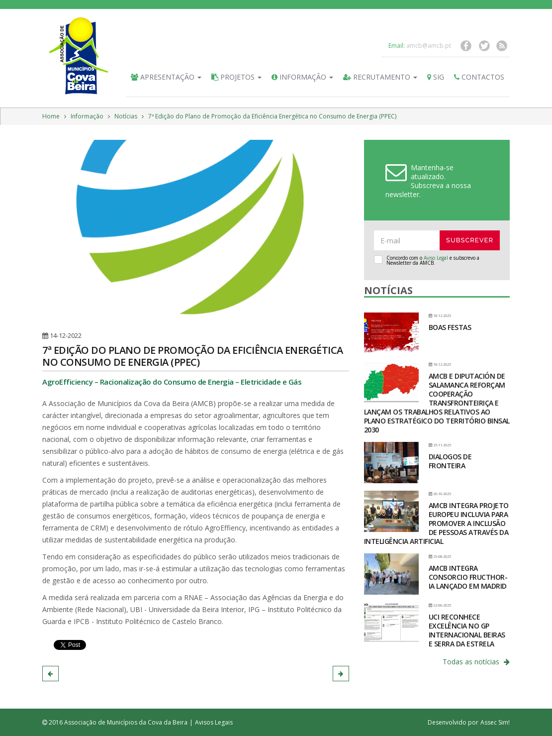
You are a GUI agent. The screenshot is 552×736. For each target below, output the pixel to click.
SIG (435, 77)
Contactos (479, 77)
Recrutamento (380, 77)
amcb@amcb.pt (428, 45)
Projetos (236, 77)
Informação (302, 77)
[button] (50, 673)
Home (51, 116)
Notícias (125, 116)
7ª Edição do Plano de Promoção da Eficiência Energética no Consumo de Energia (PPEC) (272, 116)
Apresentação (166, 77)
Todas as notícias (476, 661)
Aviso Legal (436, 257)
